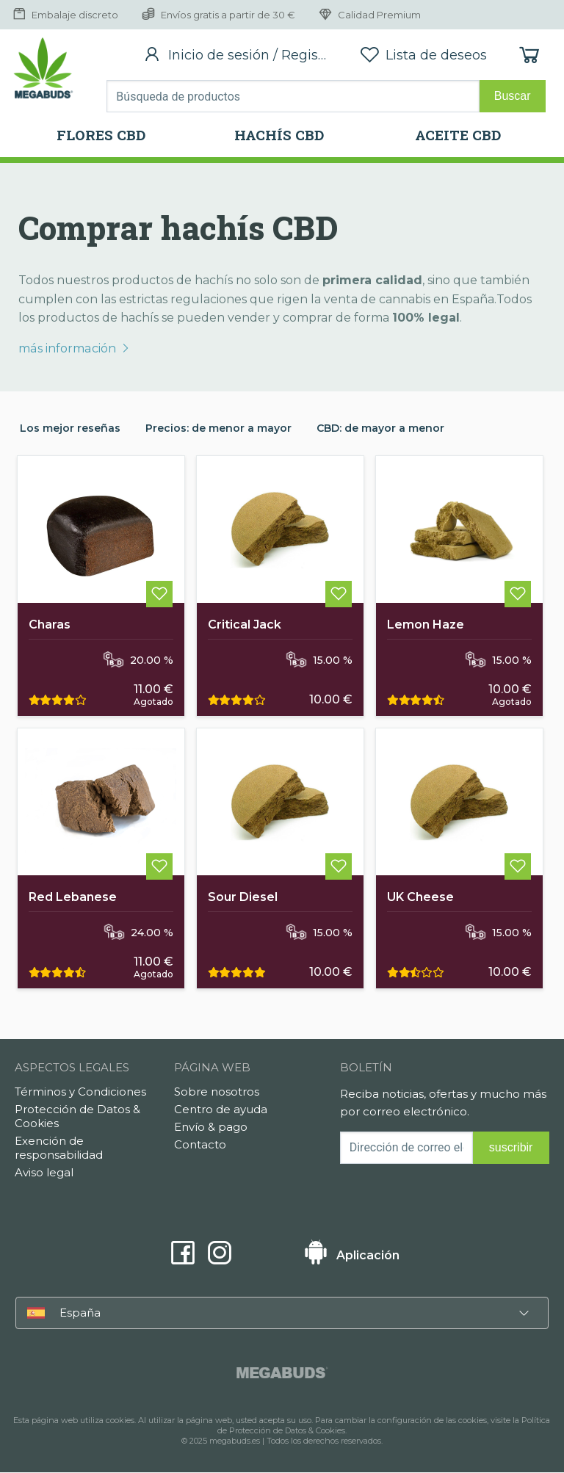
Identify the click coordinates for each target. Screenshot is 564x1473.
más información (73, 348)
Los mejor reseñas (70, 428)
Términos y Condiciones (80, 1092)
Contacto (200, 1145)
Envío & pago (210, 1127)
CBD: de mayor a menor (380, 428)
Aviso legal (44, 1173)
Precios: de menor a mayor (218, 428)
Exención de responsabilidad (59, 1148)
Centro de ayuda (220, 1110)
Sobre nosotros (216, 1092)
